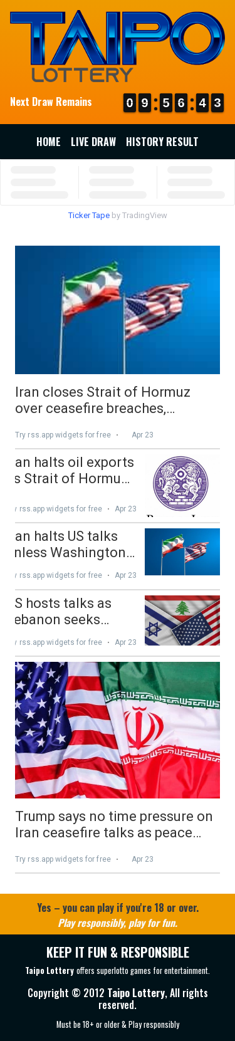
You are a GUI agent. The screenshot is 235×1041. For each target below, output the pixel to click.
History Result (162, 141)
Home (48, 141)
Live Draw (93, 141)
